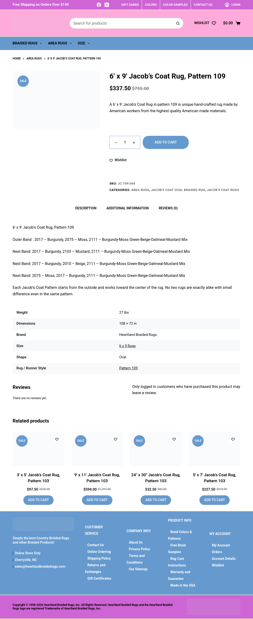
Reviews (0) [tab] (168, 208)
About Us (136, 542)
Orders (217, 552)
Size (84, 43)
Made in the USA (182, 585)
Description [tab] (85, 208)
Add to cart (166, 142)
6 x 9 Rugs (127, 346)
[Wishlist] (205, 23)
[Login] (232, 4)
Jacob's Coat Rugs (223, 190)
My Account (221, 545)
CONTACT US (203, 4)
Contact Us (95, 545)
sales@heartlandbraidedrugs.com (39, 566)
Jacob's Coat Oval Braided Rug (178, 190)
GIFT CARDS (130, 4)
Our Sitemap (138, 569)
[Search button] (178, 23)
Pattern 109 (128, 368)
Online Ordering (99, 552)
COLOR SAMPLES (175, 4)
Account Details (224, 559)
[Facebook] (99, 5)
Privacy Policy (139, 549)
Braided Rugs (28, 43)
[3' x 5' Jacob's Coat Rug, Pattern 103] (38, 449)
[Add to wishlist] (117, 160)
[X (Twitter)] (107, 5)
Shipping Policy (99, 558)
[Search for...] (121, 23)
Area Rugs (61, 43)
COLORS (151, 4)
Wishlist (218, 565)
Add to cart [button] (38, 500)
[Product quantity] (124, 142)
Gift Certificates (99, 578)
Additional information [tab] (127, 208)
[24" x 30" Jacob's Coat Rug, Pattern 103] (156, 449)
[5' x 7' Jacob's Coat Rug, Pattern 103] (214, 449)
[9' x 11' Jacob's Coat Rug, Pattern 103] (97, 449)
